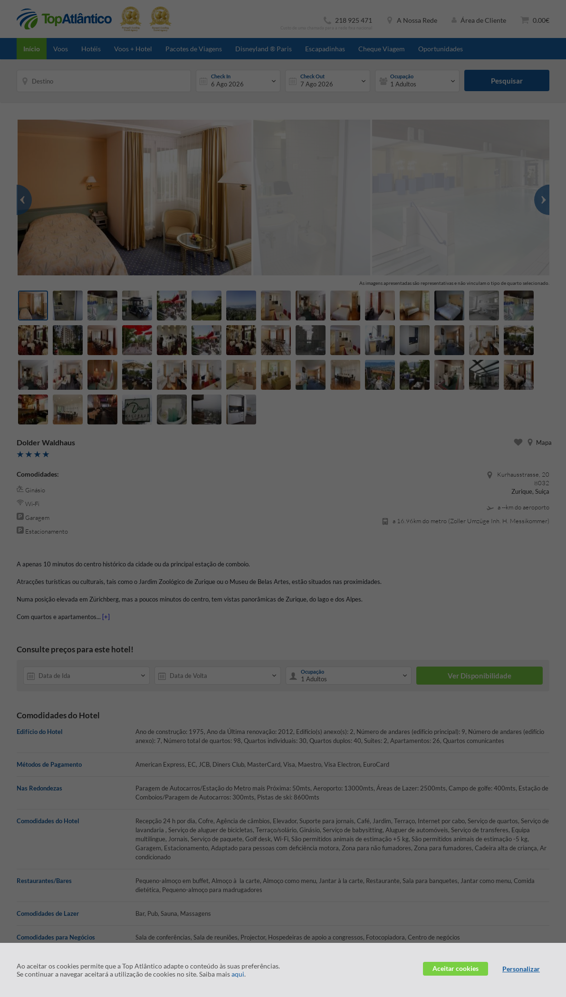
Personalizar (521, 969)
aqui (237, 974)
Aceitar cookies (455, 968)
